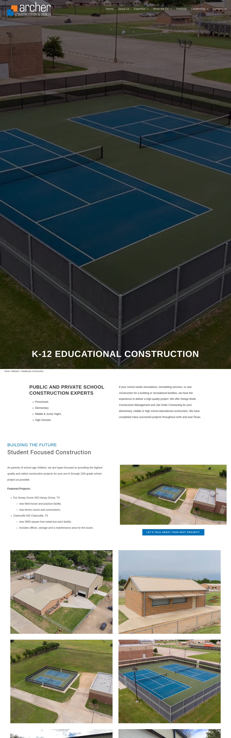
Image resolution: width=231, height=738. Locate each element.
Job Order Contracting (169, 404)
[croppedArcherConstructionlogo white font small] (29, 2)
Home (7, 371)
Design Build (188, 398)
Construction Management (134, 404)
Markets (15, 371)
